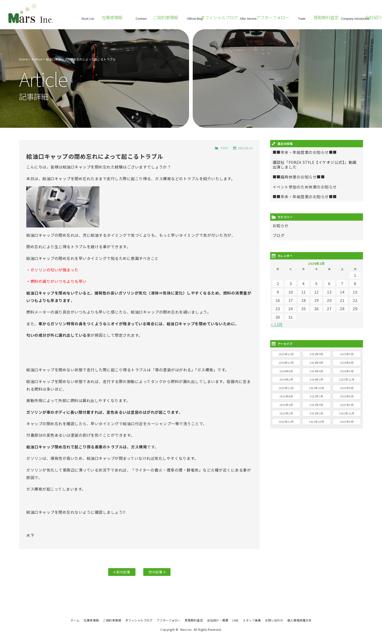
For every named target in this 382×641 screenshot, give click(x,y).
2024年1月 (316, 379)
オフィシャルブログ (139, 620)
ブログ (224, 148)
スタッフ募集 (252, 620)
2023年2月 (286, 413)
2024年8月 (347, 363)
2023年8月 (286, 396)
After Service (248, 18)
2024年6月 (286, 371)
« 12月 (277, 324)
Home (23, 59)
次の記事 (156, 571)
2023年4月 (316, 405)
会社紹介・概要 (218, 620)
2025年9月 (316, 354)
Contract (141, 18)
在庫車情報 (91, 620)
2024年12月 (286, 363)
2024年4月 (316, 371)
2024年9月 (316, 363)
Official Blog (194, 18)
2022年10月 (316, 422)
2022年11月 (286, 422)
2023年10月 (316, 388)
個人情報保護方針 (299, 620)
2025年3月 (347, 354)
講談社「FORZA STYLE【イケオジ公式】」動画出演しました (315, 164)
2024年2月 (286, 379)
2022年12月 (346, 413)
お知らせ (281, 225)
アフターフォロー (169, 620)
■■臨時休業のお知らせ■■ (299, 177)
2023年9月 (347, 388)
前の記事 (121, 571)
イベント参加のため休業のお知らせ (305, 187)
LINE (235, 620)
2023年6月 (347, 396)
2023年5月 (286, 405)
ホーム (75, 620)
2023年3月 (347, 405)
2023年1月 (316, 413)
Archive (37, 59)
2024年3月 (347, 371)
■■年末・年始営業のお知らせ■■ (305, 152)
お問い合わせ (274, 620)
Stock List (88, 18)
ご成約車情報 (112, 620)
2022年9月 (347, 422)
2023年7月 (316, 396)
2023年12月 (346, 379)
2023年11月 (286, 388)
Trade (302, 18)
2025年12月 (286, 354)
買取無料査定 (194, 620)
